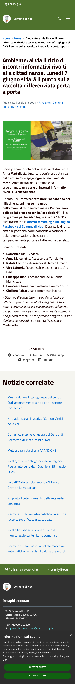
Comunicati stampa (14, 106)
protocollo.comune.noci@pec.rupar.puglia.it (32, 628)
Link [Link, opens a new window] (5, 659)
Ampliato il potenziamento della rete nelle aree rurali (36, 501)
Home (7, 38)
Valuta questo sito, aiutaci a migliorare (37, 570)
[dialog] (37, 657)
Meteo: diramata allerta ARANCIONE (32, 450)
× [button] (71, 635)
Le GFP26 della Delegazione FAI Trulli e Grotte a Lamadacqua (33, 485)
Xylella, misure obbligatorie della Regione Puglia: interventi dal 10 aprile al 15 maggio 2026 (37, 466)
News (18, 38)
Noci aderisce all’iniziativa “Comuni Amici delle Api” (35, 421)
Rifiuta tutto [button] (37, 675)
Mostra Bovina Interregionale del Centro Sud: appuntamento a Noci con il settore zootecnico (35, 402)
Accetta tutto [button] (37, 667)
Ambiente (45, 102)
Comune (58, 102)
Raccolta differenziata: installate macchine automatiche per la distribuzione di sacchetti (37, 549)
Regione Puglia (12, 4)
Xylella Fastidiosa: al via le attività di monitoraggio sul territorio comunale (32, 533)
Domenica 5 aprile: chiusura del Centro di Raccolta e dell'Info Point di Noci (35, 437)
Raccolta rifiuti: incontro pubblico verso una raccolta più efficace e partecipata (37, 517)
